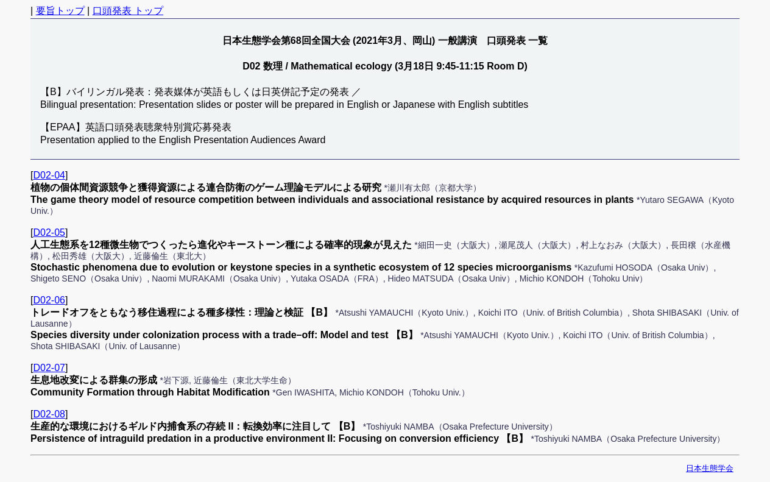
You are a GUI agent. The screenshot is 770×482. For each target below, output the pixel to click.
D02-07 (49, 368)
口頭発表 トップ (128, 10)
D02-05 (49, 232)
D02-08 (49, 414)
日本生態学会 (709, 468)
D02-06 (49, 300)
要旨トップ (60, 10)
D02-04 (49, 175)
